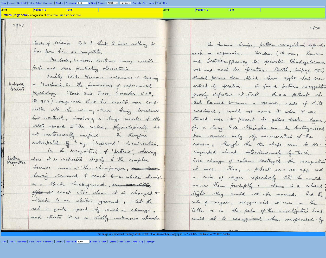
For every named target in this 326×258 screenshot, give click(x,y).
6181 (78, 15)
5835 (72, 15)
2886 (55, 15)
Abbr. (151, 3)
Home (3, 3)
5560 (66, 15)
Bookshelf (21, 3)
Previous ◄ (71, 3)
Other (38, 3)
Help (165, 3)
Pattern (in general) (15, 15)
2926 (60, 15)
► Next (92, 3)
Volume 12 (40, 9)
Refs (145, 3)
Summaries (48, 3)
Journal (12, 3)
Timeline (59, 3)
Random (101, 3)
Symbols (137, 3)
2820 (49, 15)
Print (159, 3)
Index (31, 3)
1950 (69, 9)
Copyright (150, 241)
